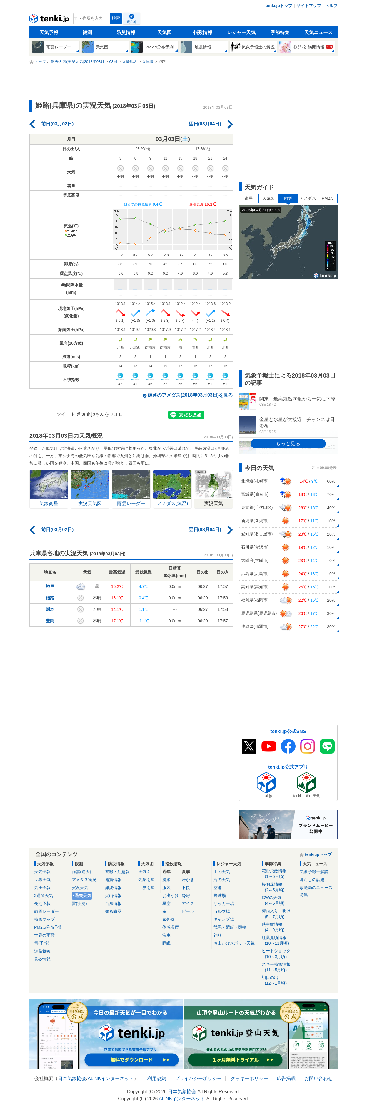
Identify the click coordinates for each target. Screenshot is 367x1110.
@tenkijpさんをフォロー (102, 414)
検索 (116, 18)
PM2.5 (327, 198)
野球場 (219, 895)
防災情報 (125, 32)
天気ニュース (318, 32)
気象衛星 (146, 879)
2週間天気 (43, 895)
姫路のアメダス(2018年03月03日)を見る (190, 395)
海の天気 (221, 879)
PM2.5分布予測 (48, 927)
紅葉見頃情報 (279, 940)
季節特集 (280, 32)
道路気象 (42, 951)
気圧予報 (42, 887)
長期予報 (42, 903)
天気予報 (48, 32)
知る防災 (113, 911)
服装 (166, 887)
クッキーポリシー (249, 1078)
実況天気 (80, 887)
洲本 (50, 609)
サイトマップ (308, 5)
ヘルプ (331, 5)
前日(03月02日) (57, 123)
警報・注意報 (117, 871)
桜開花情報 (279, 887)
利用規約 (156, 1078)
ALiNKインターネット (111, 1078)
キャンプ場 (223, 919)
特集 (304, 894)
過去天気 (83, 895)
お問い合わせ (318, 1078)
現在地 (131, 22)
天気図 (164, 32)
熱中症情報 (279, 927)
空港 (217, 887)
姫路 (50, 598)
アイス (188, 903)
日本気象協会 (72, 1078)
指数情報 (202, 32)
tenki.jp (49, 20)
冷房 (186, 895)
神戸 (50, 586)
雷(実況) (79, 903)
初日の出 (279, 980)
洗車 (166, 935)
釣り (217, 935)
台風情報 (113, 903)
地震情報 (113, 879)
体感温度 (170, 927)
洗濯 (166, 879)
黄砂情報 (42, 959)
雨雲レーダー (46, 911)
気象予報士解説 (314, 871)
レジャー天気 (241, 32)
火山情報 (113, 895)
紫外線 (168, 919)
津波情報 (113, 887)
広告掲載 (286, 1078)
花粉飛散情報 (279, 873)
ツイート (65, 414)
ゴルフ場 (221, 911)
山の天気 (221, 871)
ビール (188, 911)
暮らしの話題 (312, 879)
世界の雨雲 (44, 935)
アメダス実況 (84, 879)
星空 (166, 903)
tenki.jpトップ (279, 5)
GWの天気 (279, 900)
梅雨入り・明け (279, 913)
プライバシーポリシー (198, 1078)
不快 (186, 887)
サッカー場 (223, 903)
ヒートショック (279, 953)
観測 (87, 32)
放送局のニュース (316, 887)
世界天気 (42, 879)
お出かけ (170, 895)
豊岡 (50, 620)
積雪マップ (44, 919)
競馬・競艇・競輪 (229, 927)
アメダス (308, 198)
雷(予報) (41, 943)
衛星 (249, 198)
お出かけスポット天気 (234, 943)
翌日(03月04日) (205, 123)
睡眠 (166, 943)
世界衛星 (146, 887)
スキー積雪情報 (279, 967)
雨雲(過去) (81, 871)
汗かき (188, 879)
